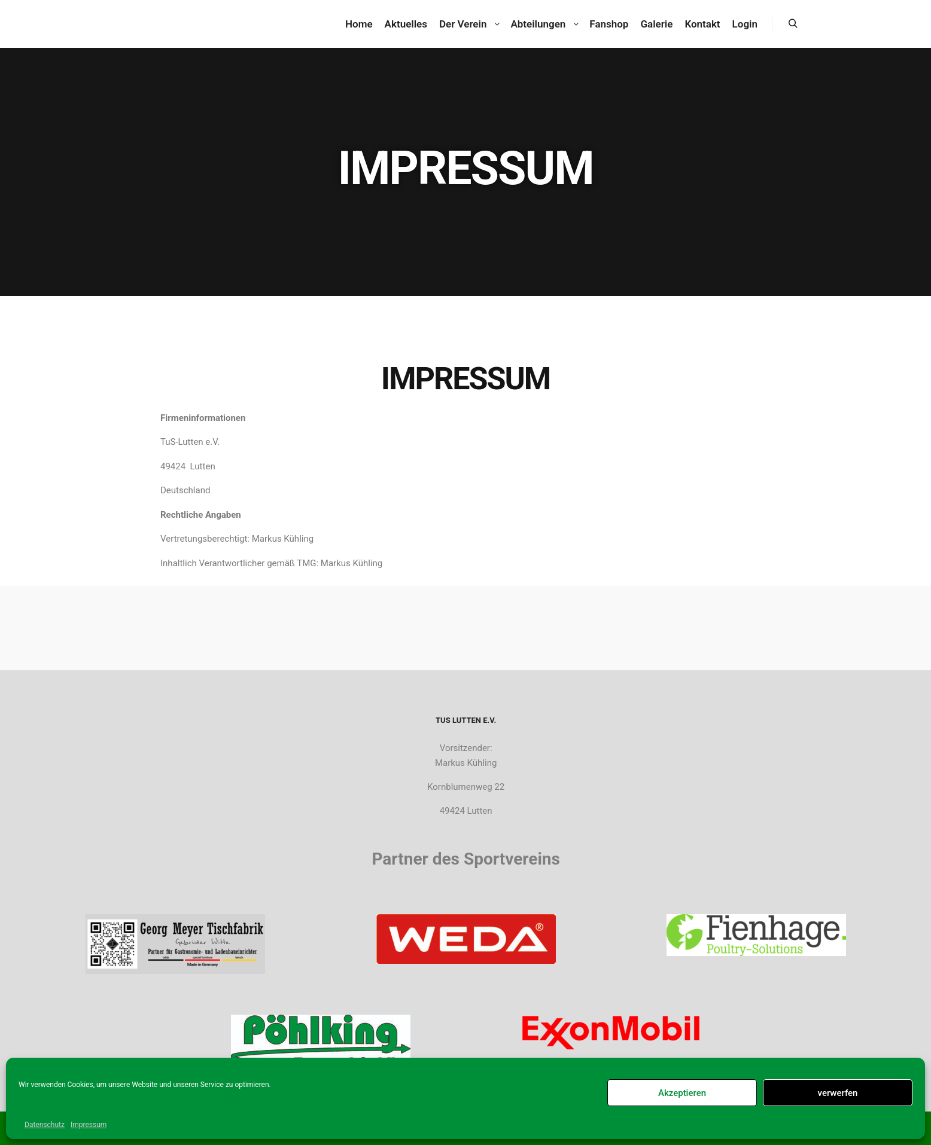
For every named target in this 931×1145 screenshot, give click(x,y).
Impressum (89, 1124)
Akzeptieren (682, 1093)
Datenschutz (45, 1124)
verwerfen (838, 1093)
